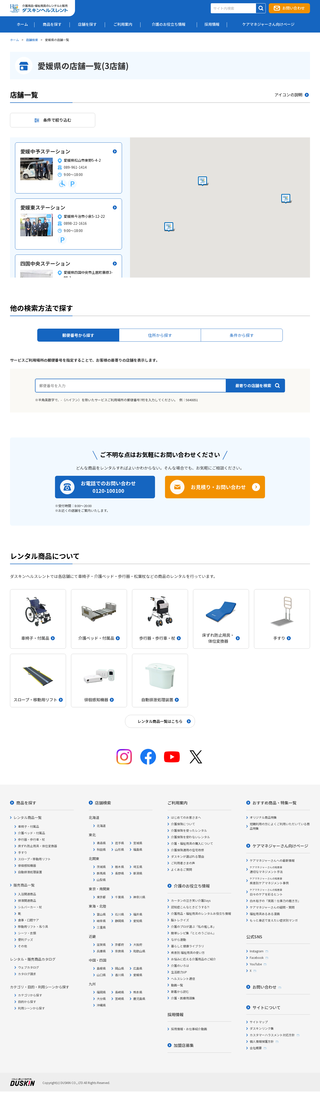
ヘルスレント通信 (183, 978)
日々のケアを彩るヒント (266, 892)
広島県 (137, 968)
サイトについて (266, 1007)
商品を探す (26, 803)
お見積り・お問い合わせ (218, 487)
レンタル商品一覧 (28, 817)
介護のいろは (180, 965)
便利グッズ (25, 939)
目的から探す (27, 1001)
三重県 (101, 927)
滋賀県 (101, 944)
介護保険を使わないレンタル (190, 837)
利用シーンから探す (31, 1008)
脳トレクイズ (180, 920)
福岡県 (101, 992)
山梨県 (101, 880)
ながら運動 (178, 939)
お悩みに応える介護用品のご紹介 (193, 959)
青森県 (101, 843)
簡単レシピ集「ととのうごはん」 (193, 933)
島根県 (101, 968)
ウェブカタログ (28, 967)
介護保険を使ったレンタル (189, 830)
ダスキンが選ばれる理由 (187, 856)
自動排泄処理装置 (30, 872)
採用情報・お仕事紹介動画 (189, 1029)
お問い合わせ (293, 8)
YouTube (256, 964)
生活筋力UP (179, 972)
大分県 (101, 998)
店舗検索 (32, 40)
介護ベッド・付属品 (31, 833)
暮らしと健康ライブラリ (187, 946)
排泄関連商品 (27, 900)
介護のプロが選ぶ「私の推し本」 (193, 926)
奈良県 (119, 951)
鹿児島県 (139, 998)
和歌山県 (139, 951)
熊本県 (137, 992)
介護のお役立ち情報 (192, 886)
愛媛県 (137, 975)
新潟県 (137, 873)
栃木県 (119, 866)
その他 (22, 946)
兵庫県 (101, 951)
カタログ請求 (27, 974)
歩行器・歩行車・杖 (31, 839)
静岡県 (119, 921)
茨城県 (101, 866)
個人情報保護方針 (262, 1041)
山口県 (101, 975)
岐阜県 (101, 921)
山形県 (119, 849)
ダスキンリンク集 (262, 1028)
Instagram (257, 951)
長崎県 (119, 992)
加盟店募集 (184, 1045)
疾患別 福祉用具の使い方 (188, 952)
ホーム (14, 40)
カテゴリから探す (30, 995)
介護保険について (183, 824)
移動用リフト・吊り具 (33, 926)
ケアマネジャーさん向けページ (280, 846)
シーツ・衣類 (27, 933)
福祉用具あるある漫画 (265, 914)
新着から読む (180, 991)
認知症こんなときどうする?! (190, 907)
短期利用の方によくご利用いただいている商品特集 (280, 826)
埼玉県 (137, 866)
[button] (169, 227)
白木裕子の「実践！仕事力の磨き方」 (275, 901)
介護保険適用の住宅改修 (187, 850)
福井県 (137, 914)
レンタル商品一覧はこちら (160, 721)
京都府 (119, 944)
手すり (22, 852)
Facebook (257, 957)
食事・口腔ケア (28, 920)
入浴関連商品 (27, 894)
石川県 (119, 914)
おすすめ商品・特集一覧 (274, 803)
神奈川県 (139, 897)
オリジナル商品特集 (263, 817)
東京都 (101, 897)
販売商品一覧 (24, 885)
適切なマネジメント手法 (266, 869)
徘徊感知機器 (27, 865)
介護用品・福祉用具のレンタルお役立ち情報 (201, 913)
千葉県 (119, 897)
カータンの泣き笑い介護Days (190, 900)
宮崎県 (119, 998)
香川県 (119, 975)
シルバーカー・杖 (30, 907)
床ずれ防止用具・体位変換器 (37, 846)
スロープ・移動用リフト (34, 859)
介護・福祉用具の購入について (192, 843)
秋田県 (101, 849)
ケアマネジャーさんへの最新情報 (272, 860)
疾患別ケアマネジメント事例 (269, 881)
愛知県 (137, 921)
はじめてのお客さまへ (186, 817)
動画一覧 (177, 985)
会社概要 (256, 1048)
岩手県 (119, 843)
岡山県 (119, 968)
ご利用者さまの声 (183, 863)
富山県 (101, 914)
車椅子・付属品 (28, 826)
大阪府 (137, 944)
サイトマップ (259, 1022)
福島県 (137, 849)
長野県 (119, 873)
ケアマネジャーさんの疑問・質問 (272, 907)
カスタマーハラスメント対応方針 (272, 1035)
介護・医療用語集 (183, 998)
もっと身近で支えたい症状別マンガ (274, 920)
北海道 (101, 825)
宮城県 (137, 843)
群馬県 (101, 873)
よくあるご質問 (181, 869)
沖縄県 (101, 1005)
